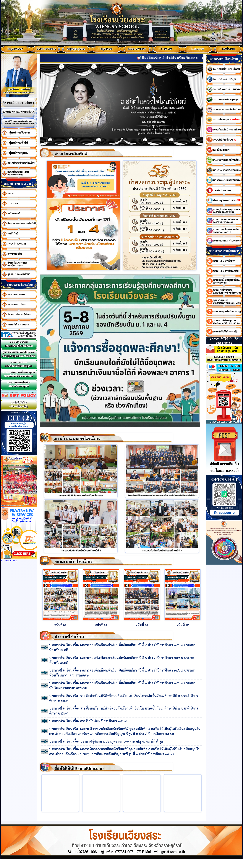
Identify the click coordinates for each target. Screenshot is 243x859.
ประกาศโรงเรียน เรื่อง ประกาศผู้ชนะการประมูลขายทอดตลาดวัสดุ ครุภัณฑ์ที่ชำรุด (106, 741)
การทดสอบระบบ (9, 560)
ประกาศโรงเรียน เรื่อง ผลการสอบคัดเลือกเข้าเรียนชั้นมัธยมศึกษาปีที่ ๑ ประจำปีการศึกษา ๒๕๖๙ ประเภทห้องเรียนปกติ (122, 660)
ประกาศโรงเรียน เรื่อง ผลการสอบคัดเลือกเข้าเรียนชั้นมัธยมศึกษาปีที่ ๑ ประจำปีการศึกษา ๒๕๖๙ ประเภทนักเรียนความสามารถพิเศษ (122, 685)
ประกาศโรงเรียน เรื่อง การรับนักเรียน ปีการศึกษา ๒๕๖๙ (88, 721)
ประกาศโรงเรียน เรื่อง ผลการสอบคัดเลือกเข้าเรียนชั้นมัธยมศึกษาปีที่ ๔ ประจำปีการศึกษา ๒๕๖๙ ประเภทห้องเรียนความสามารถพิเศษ (122, 672)
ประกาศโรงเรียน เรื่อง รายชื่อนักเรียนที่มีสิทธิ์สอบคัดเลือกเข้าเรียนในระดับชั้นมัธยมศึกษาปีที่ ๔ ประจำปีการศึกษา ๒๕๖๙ (123, 698)
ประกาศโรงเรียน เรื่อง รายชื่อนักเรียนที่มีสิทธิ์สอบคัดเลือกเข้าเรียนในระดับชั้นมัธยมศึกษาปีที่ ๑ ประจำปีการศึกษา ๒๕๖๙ (123, 710)
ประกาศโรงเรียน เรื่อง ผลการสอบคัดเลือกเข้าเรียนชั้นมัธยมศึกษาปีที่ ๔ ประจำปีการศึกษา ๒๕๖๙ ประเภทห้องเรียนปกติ (122, 647)
